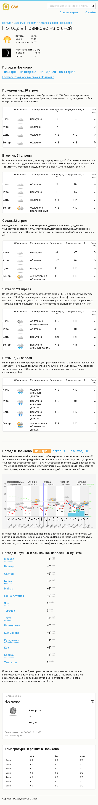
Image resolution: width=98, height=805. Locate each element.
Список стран (69, 12)
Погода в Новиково (13, 671)
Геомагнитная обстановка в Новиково (28, 77)
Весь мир (19, 22)
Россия (31, 22)
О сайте (90, 12)
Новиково (66, 22)
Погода (6, 22)
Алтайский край (48, 22)
